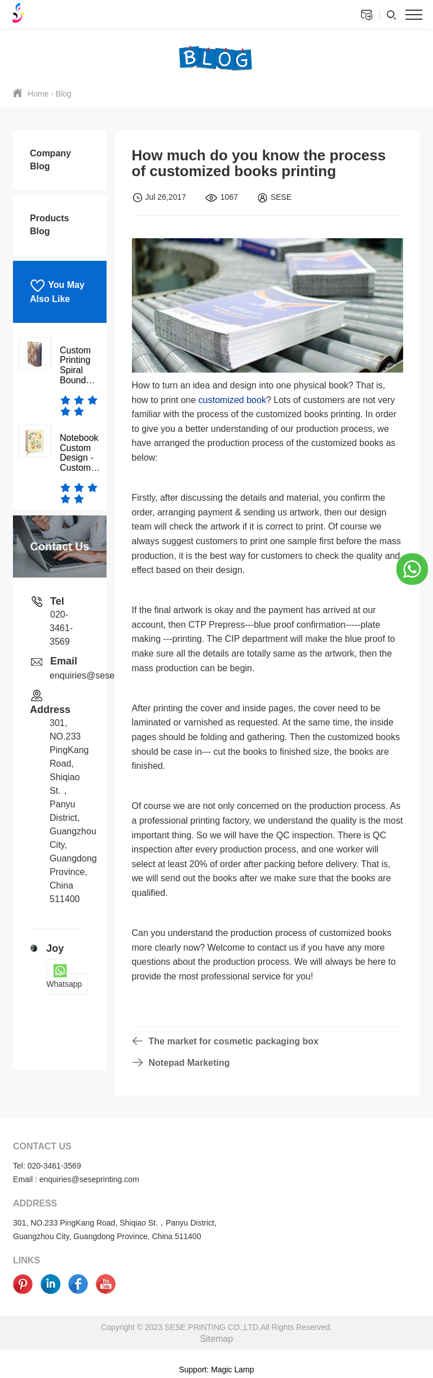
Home (38, 93)
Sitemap (216, 1339)
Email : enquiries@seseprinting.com (76, 1179)
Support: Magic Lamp (216, 1369)
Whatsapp (64, 976)
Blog (64, 93)
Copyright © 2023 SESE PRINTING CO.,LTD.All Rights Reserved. (216, 1327)
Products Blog (49, 224)
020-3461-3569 (61, 628)
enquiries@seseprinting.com (107, 675)
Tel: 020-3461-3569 (47, 1165)
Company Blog (50, 159)
